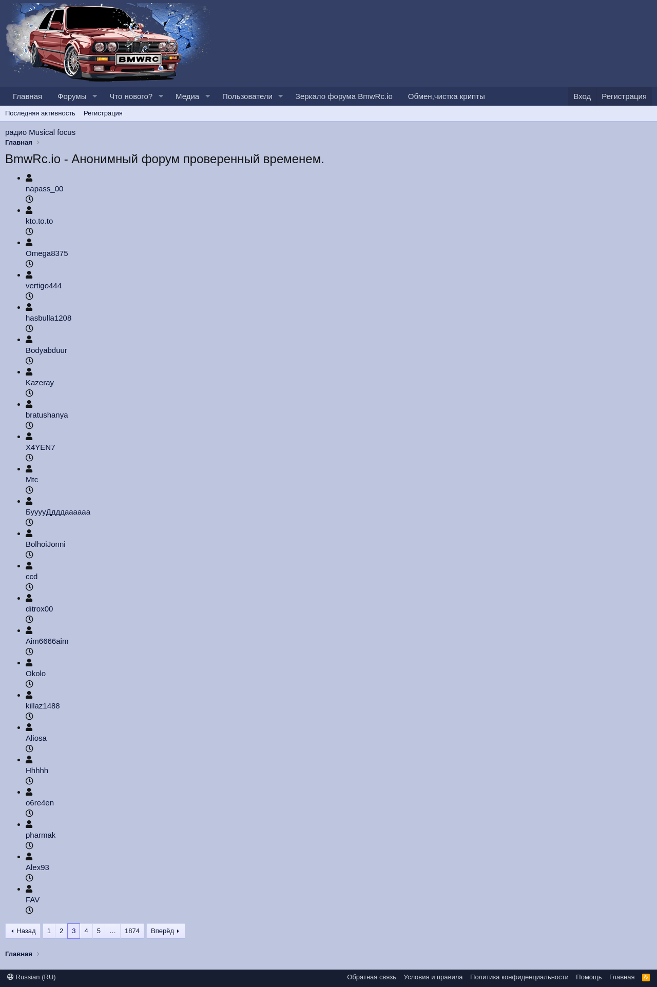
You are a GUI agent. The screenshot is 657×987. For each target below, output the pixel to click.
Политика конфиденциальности (519, 977)
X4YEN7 (40, 447)
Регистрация (103, 113)
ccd (31, 576)
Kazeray (40, 382)
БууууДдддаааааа (58, 511)
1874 (132, 931)
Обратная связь (371, 977)
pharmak (40, 835)
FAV (33, 899)
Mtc (32, 479)
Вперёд (162, 931)
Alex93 (37, 867)
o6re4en (40, 802)
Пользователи (247, 96)
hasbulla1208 (48, 317)
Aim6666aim (47, 641)
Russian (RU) (31, 977)
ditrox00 (39, 608)
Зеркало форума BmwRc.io (344, 96)
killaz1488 (43, 705)
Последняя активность (40, 113)
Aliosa (36, 738)
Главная (27, 96)
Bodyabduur (46, 350)
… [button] (112, 931)
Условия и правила (433, 977)
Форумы (71, 96)
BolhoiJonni (46, 544)
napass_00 (44, 188)
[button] (94, 96)
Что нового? (130, 96)
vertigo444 (44, 285)
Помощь (589, 977)
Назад (25, 931)
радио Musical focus (40, 132)
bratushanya (47, 414)
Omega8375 (47, 253)
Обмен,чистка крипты (446, 96)
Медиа (187, 96)
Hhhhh (37, 770)
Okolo (36, 673)
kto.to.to (39, 220)
